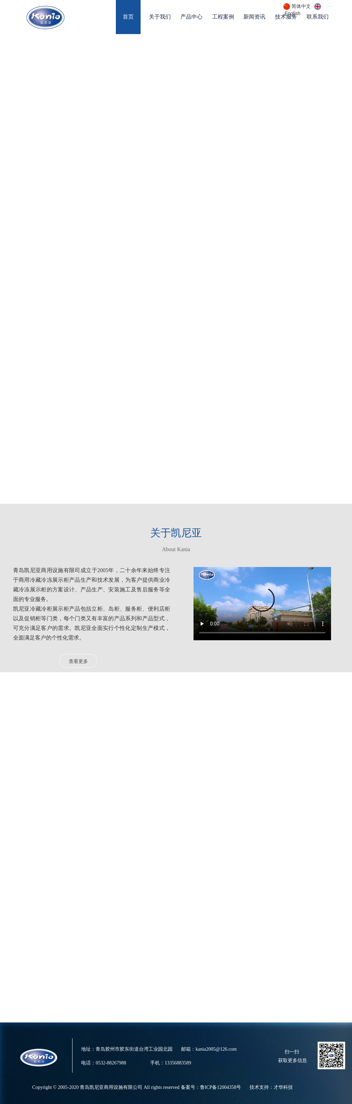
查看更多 (78, 661)
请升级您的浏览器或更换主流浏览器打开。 (262, 603)
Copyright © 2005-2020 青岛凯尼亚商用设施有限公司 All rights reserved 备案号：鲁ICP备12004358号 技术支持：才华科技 (162, 1087)
